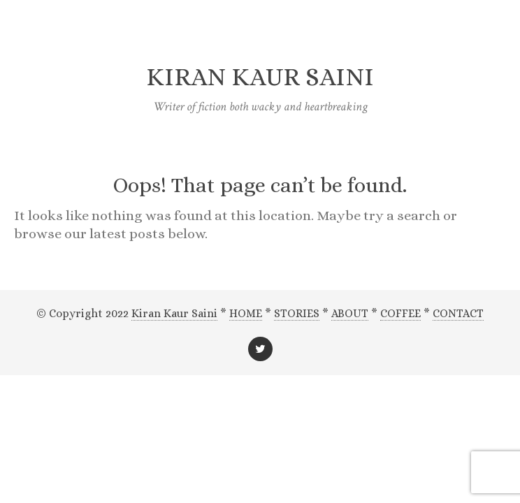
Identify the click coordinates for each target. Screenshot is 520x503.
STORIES (296, 313)
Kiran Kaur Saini (174, 313)
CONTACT (458, 313)
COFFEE (400, 313)
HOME (245, 313)
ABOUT (349, 313)
